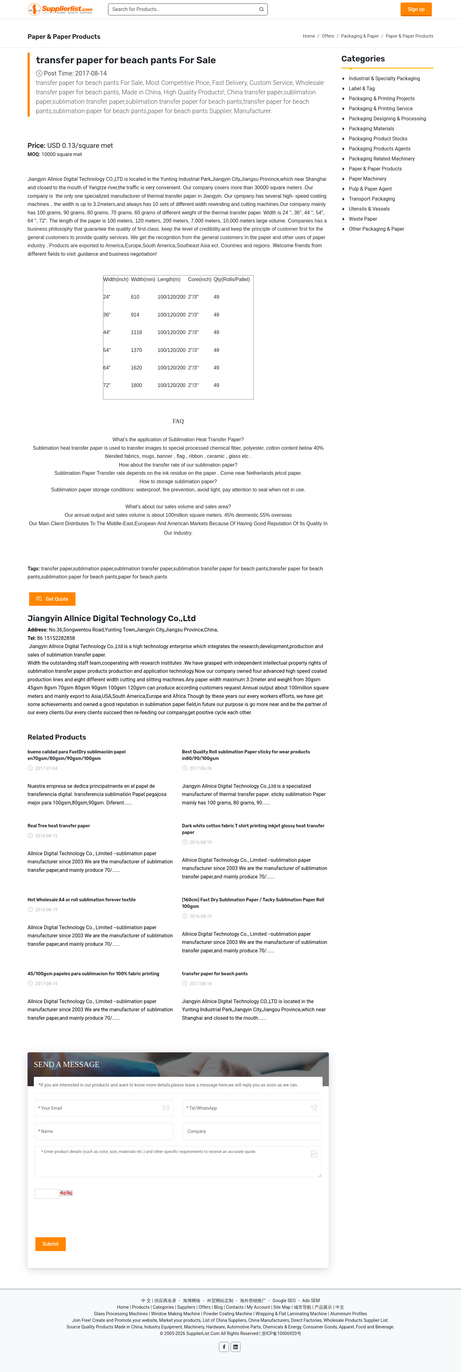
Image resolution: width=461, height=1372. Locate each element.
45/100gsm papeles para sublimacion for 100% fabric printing (93, 974)
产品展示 (323, 1307)
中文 (339, 1307)
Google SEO (284, 1300)
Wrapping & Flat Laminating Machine (291, 1313)
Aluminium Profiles (348, 1313)
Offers (328, 36)
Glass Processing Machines (121, 1313)
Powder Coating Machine (227, 1313)
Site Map (282, 1307)
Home (309, 36)
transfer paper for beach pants (215, 974)
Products (141, 1307)
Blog (218, 1307)
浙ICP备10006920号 (281, 1333)
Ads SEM (311, 1300)
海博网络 (191, 1300)
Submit (51, 1244)
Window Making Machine (175, 1313)
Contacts (234, 1307)
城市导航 (302, 1307)
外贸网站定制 (220, 1300)
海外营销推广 (253, 1300)
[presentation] (82, 1217)
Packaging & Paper (360, 36)
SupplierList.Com (203, 1333)
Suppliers (186, 1307)
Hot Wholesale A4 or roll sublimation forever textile (82, 900)
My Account (258, 1307)
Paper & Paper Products (409, 36)
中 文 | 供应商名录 (158, 1300)
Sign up (416, 9)
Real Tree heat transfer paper (59, 826)
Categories (163, 1307)
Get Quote (52, 599)
